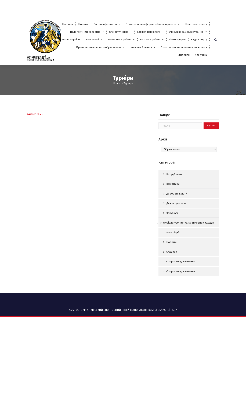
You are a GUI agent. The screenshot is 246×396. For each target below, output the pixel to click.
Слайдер (171, 268)
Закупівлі (172, 230)
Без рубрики (174, 191)
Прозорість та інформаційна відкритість (151, 24)
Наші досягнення (196, 24)
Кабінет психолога (148, 31)
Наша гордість (71, 39)
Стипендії (184, 54)
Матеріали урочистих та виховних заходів (187, 239)
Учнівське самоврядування (186, 31)
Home (116, 83)
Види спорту (199, 39)
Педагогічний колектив (85, 31)
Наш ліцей (92, 39)
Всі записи (173, 201)
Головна (67, 24)
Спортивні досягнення (180, 278)
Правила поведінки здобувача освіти (100, 47)
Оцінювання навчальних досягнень (184, 47)
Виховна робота (150, 39)
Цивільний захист (140, 47)
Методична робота (120, 39)
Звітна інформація (105, 24)
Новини (83, 24)
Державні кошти (176, 210)
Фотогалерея (177, 39)
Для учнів (201, 54)
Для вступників (118, 31)
